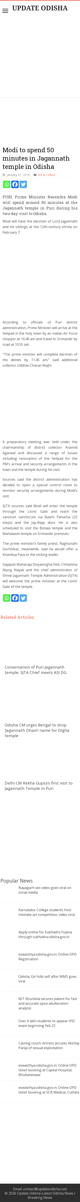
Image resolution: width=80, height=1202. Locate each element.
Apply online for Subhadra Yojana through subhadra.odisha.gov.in (45, 934)
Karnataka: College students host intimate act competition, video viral (46, 912)
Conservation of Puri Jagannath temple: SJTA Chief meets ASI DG (35, 669)
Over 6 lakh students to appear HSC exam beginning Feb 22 (46, 1023)
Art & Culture (46, 175)
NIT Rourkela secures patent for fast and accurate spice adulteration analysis (47, 1003)
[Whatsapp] (6, 184)
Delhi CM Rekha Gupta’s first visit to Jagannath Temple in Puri (39, 785)
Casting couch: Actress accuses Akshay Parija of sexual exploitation (48, 1045)
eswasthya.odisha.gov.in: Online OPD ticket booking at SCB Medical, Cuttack (48, 1090)
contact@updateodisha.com (45, 1189)
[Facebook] (15, 184)
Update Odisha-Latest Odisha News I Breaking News (46, 1195)
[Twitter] (23, 184)
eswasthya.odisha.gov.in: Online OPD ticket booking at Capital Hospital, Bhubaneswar (47, 1070)
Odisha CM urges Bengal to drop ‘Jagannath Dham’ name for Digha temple (37, 730)
